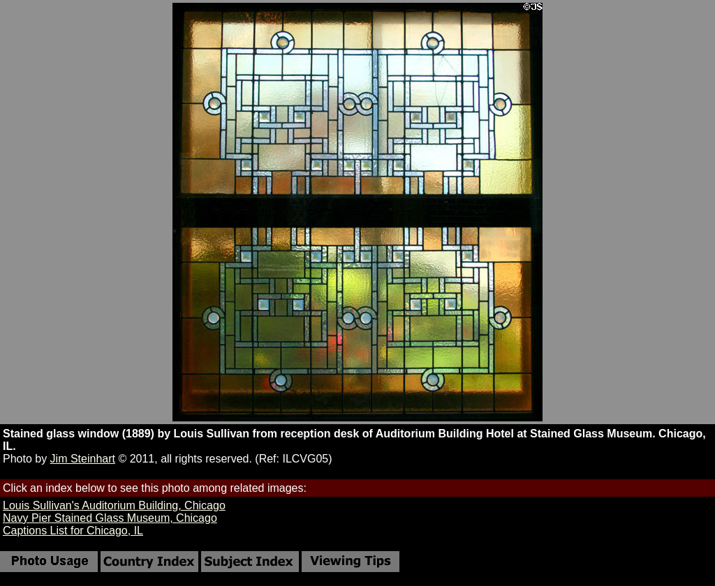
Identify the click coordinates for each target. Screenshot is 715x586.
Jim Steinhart (82, 459)
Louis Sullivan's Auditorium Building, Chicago (114, 505)
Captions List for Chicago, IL (73, 530)
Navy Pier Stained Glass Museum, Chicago (110, 518)
